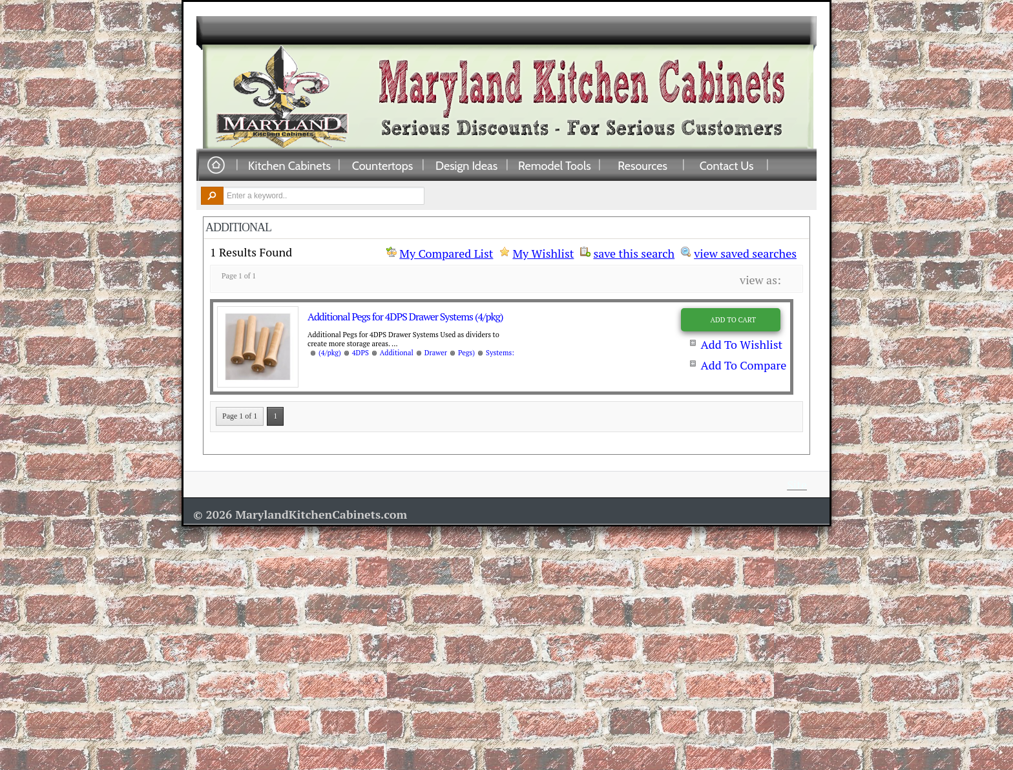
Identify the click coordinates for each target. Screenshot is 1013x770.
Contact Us (727, 165)
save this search (633, 251)
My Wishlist (543, 253)
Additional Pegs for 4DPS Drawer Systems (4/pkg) (405, 316)
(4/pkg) (330, 352)
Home (216, 166)
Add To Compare (743, 365)
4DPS (360, 352)
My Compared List (446, 253)
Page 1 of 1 (239, 416)
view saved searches (745, 251)
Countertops (382, 165)
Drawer (435, 352)
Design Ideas (466, 165)
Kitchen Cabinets (289, 165)
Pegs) (466, 352)
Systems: (500, 352)
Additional (396, 352)
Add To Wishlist (741, 344)
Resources (642, 165)
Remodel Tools (554, 165)
